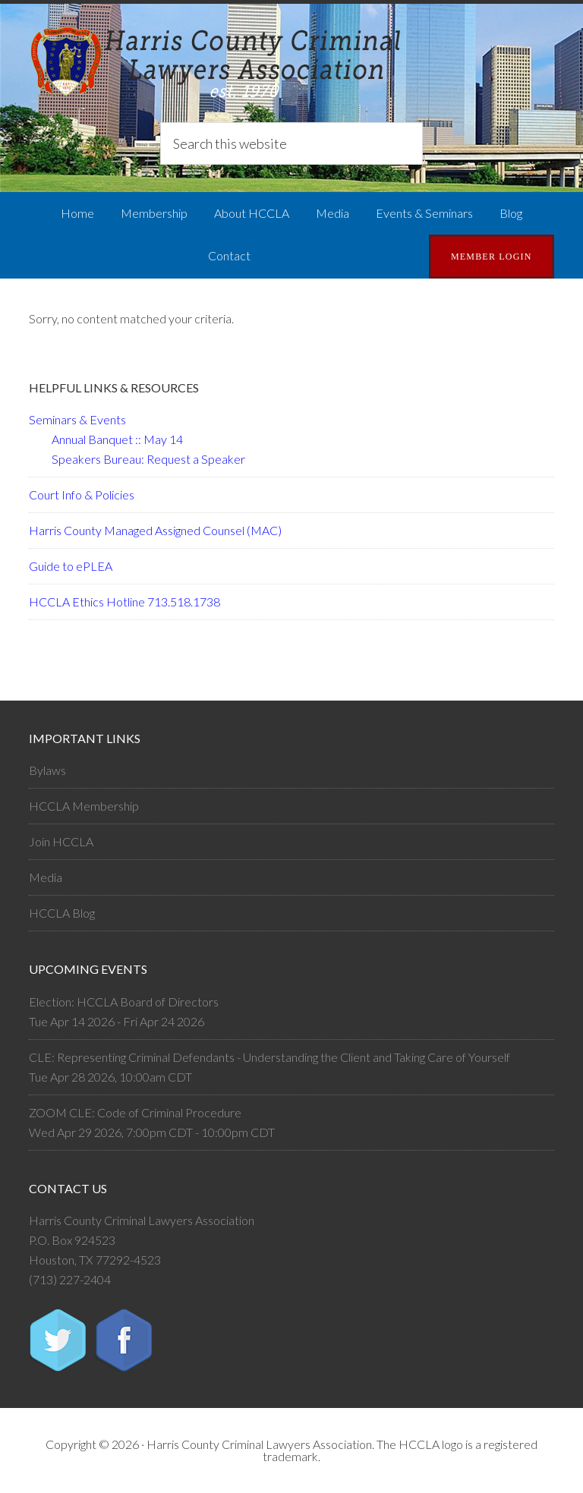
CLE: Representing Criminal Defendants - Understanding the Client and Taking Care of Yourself (269, 1057)
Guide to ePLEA (70, 566)
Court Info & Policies (81, 494)
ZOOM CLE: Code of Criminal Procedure (135, 1112)
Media (45, 877)
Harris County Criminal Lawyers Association (291, 64)
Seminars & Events (77, 419)
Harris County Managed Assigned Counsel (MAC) (155, 530)
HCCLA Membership (84, 805)
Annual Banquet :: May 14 (117, 439)
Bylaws (47, 770)
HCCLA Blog (62, 913)
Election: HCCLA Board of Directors (124, 1001)
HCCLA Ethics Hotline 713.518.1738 (124, 601)
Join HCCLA (61, 841)
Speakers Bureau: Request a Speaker (148, 459)
